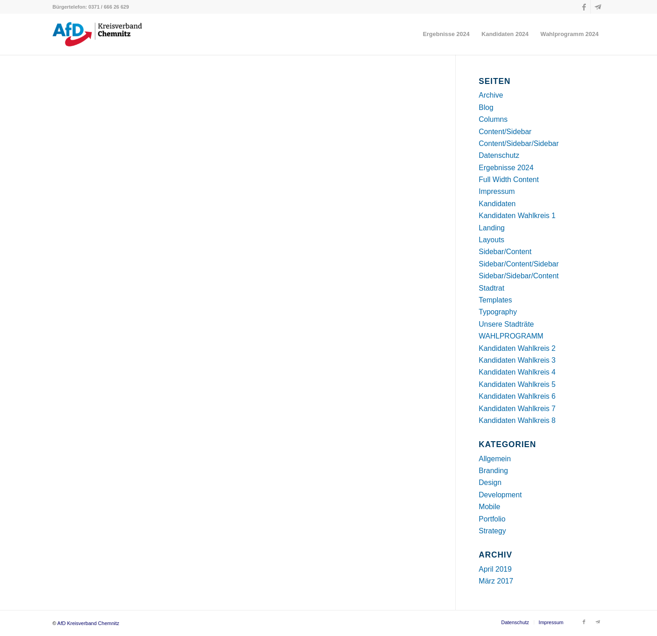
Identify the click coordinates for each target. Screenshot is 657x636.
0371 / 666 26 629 (109, 7)
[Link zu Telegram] (598, 7)
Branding (493, 470)
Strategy (492, 531)
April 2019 (495, 569)
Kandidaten (497, 204)
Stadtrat (491, 288)
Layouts (491, 240)
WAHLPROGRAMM (511, 336)
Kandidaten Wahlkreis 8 (517, 420)
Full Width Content (509, 179)
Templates (495, 300)
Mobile (489, 507)
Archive (491, 95)
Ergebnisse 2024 (506, 168)
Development (500, 495)
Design (490, 482)
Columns (493, 119)
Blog (486, 107)
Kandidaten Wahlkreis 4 (517, 372)
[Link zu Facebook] (583, 7)
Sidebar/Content (505, 251)
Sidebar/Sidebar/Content (518, 276)
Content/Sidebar (505, 132)
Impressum (497, 191)
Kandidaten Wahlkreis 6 (517, 396)
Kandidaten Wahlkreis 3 (517, 360)
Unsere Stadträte (506, 324)
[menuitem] (446, 34)
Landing (492, 228)
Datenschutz (499, 155)
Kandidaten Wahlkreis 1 (517, 215)
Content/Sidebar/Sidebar (518, 143)
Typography (498, 312)
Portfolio (492, 519)
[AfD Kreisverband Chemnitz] (97, 34)
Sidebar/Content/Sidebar (518, 264)
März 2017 (496, 581)
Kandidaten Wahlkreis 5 (517, 384)
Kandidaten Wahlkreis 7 (517, 408)
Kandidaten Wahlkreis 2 (517, 348)
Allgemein (495, 459)
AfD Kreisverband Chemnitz (88, 623)
